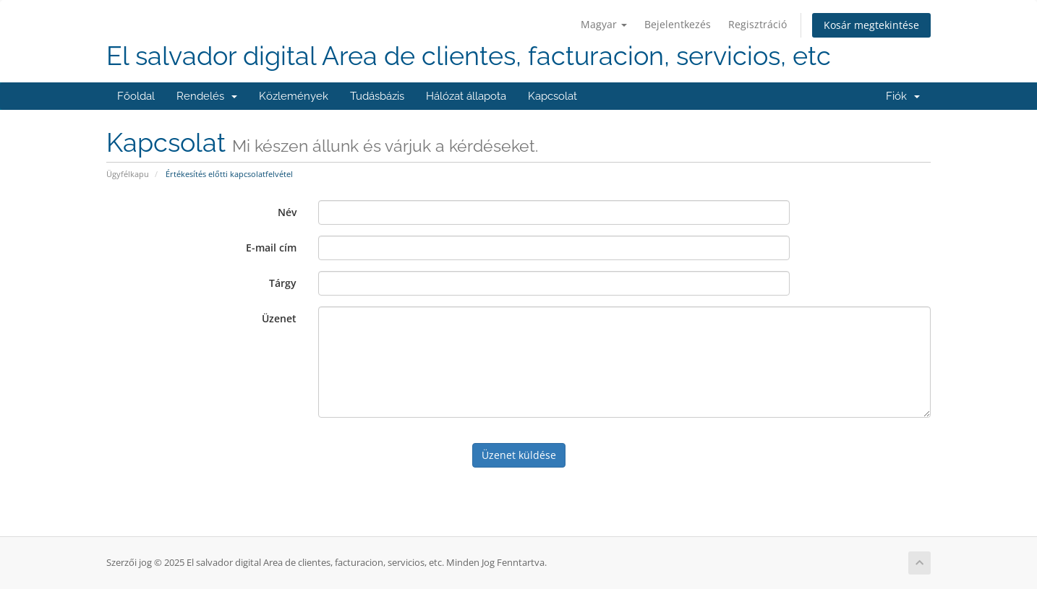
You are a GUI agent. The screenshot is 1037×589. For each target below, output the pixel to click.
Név (287, 212)
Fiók (903, 96)
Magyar (604, 24)
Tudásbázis (377, 96)
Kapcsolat (552, 96)
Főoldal (136, 96)
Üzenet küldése (519, 455)
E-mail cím (271, 247)
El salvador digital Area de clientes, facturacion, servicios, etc (468, 56)
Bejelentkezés (677, 24)
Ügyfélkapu (127, 173)
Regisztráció (757, 24)
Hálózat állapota (466, 96)
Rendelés (206, 96)
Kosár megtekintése (871, 25)
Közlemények (293, 96)
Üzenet (279, 318)
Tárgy (282, 283)
